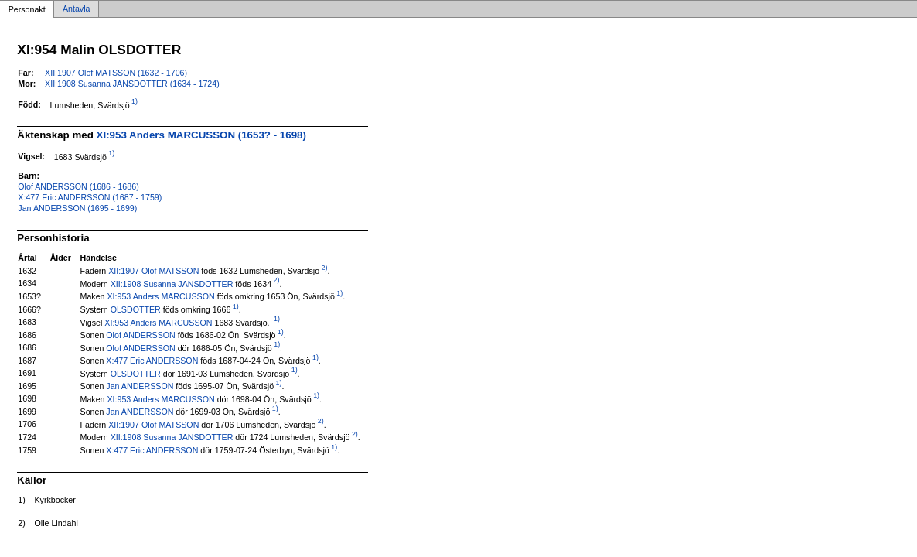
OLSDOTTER (136, 309)
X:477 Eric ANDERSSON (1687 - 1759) (90, 197)
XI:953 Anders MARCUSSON (160, 296)
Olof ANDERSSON (140, 335)
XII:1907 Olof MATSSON (153, 270)
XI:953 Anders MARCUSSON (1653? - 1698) (201, 135)
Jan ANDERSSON (139, 386)
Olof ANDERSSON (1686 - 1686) (78, 186)
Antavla (76, 9)
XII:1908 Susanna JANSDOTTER (172, 283)
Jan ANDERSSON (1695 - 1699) (77, 208)
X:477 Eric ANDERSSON (152, 360)
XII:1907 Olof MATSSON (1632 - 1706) (116, 72)
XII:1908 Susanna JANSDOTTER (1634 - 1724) (132, 83)
